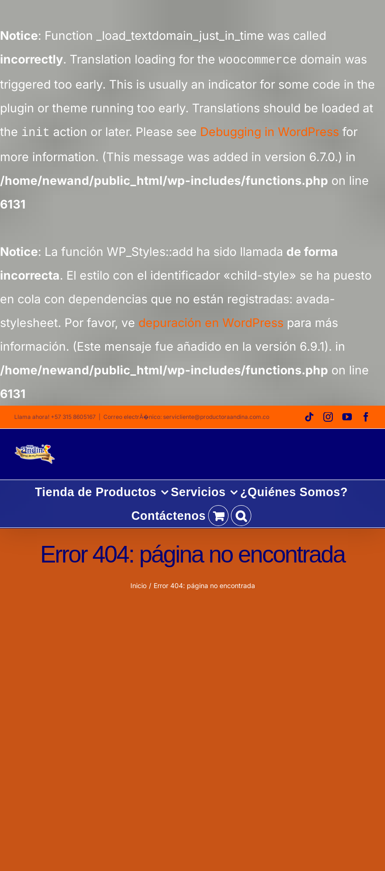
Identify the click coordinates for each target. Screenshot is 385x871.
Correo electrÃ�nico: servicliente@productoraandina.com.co (186, 414)
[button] (241, 514)
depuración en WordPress (211, 321)
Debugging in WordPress (269, 131)
